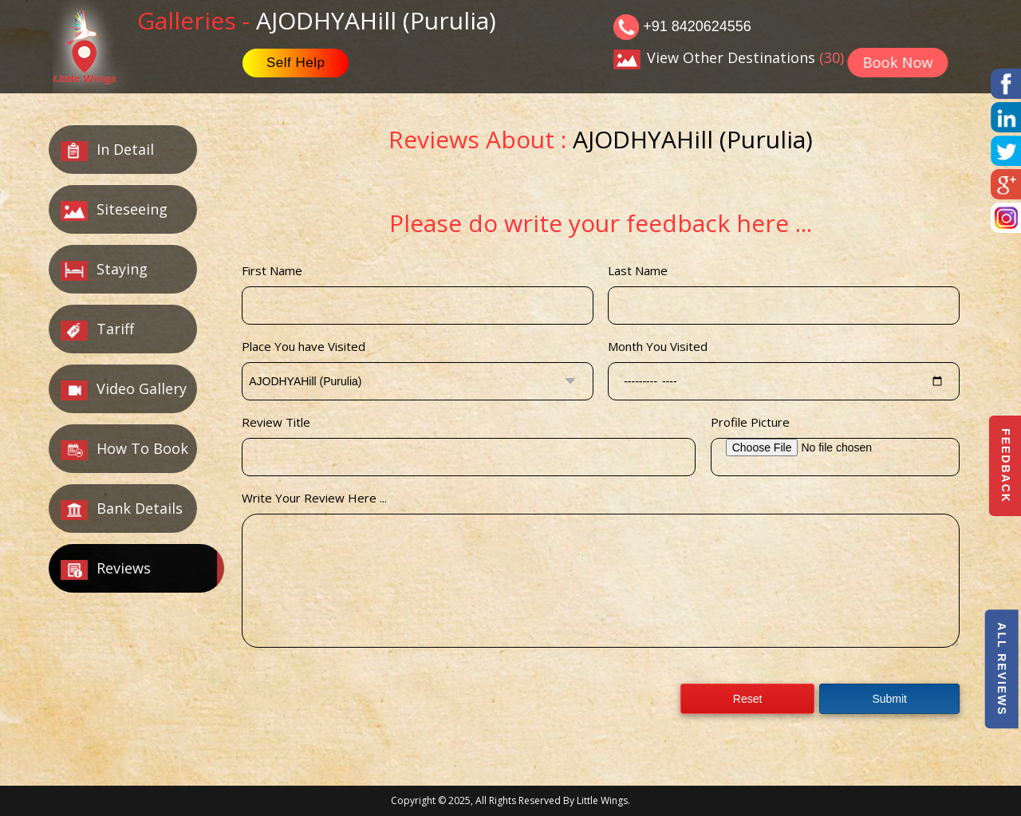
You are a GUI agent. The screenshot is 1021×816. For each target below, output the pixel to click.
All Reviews (1001, 669)
